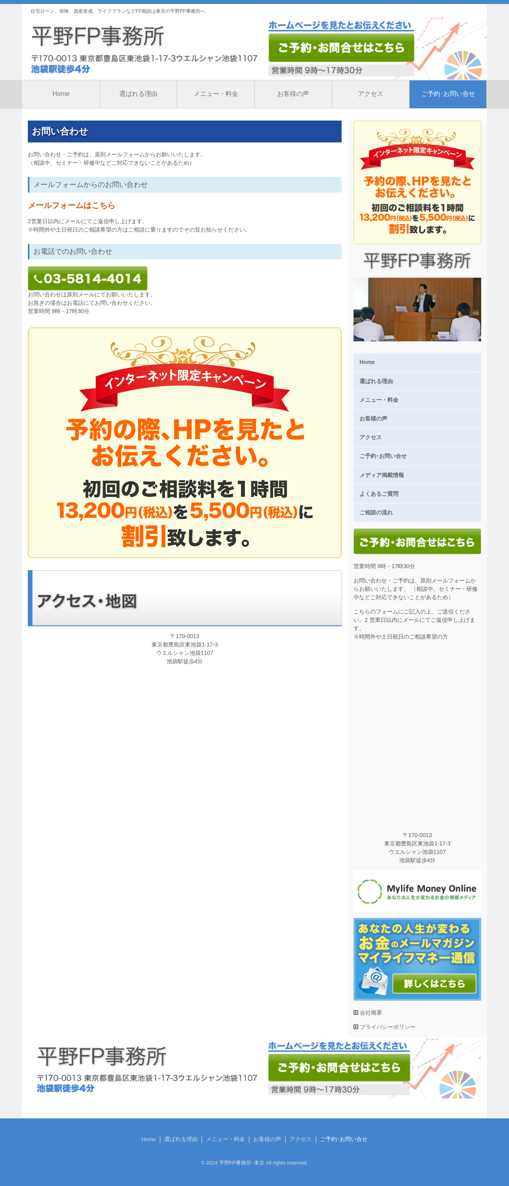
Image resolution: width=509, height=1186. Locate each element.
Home (61, 93)
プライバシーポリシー (387, 1027)
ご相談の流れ (376, 512)
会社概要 (370, 1012)
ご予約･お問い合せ (448, 93)
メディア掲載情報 (381, 475)
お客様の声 (293, 93)
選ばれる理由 (138, 93)
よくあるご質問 (378, 494)
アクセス (370, 93)
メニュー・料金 (216, 93)
